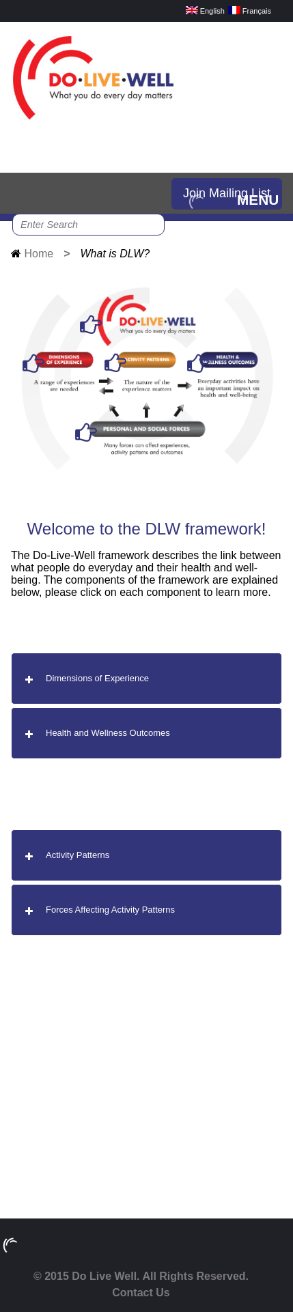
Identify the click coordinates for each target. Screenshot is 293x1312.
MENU (258, 200)
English (205, 10)
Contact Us (140, 1292)
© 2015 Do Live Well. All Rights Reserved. (141, 1276)
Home (38, 253)
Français (249, 10)
